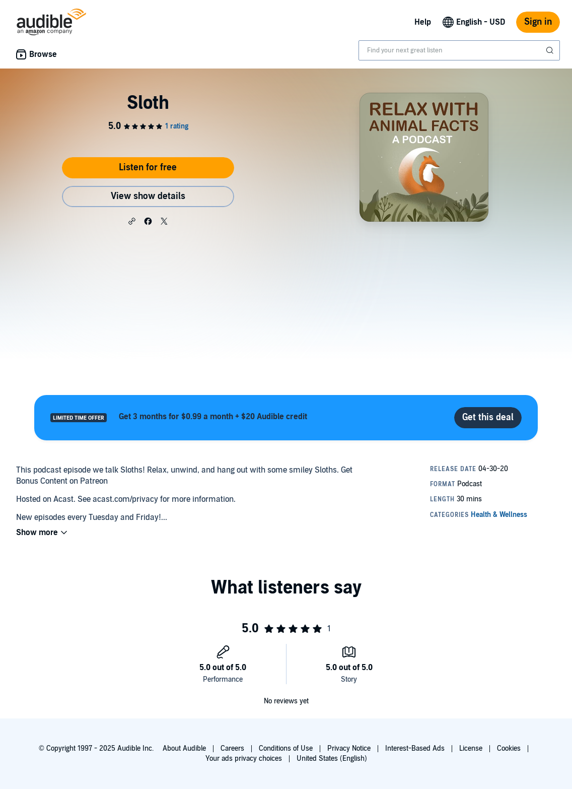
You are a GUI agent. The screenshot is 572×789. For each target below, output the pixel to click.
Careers (232, 748)
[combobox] (459, 50)
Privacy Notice (349, 748)
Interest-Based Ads (415, 748)
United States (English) (332, 758)
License (470, 748)
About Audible (184, 748)
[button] (132, 221)
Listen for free (148, 167)
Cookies (509, 748)
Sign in (538, 22)
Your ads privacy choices (243, 758)
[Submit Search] (551, 50)
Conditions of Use (286, 748)
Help (422, 22)
